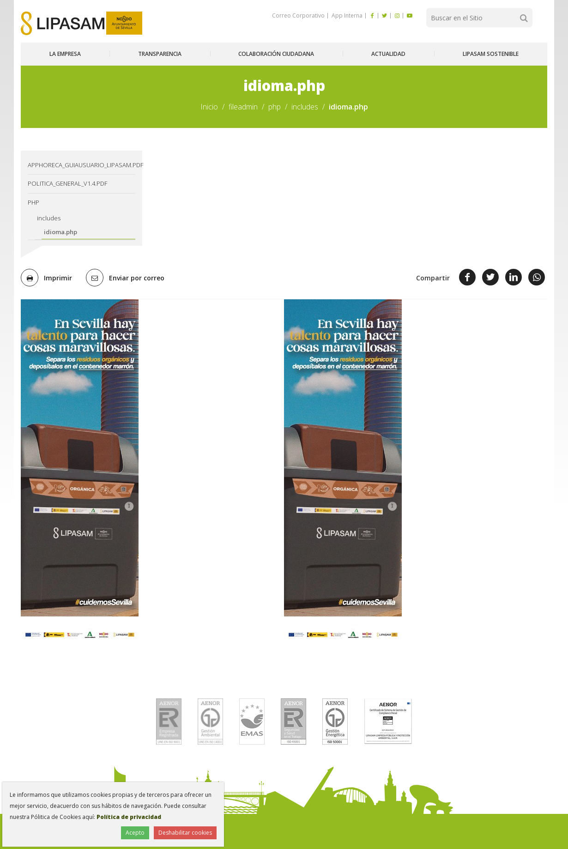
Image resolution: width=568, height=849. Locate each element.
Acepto (135, 833)
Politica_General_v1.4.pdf (67, 183)
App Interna (346, 15)
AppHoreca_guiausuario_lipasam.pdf (81, 165)
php (274, 107)
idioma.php (60, 232)
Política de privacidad (129, 817)
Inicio (209, 107)
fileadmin (243, 107)
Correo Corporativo (298, 15)
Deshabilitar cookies (185, 833)
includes (304, 107)
